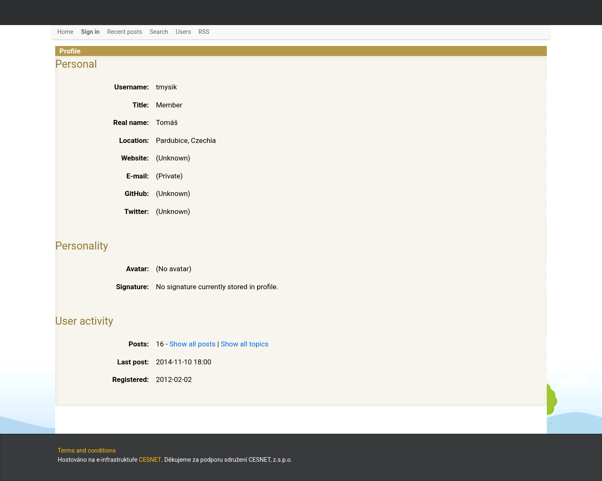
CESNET (150, 459)
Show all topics (244, 344)
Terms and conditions (87, 450)
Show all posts (192, 344)
